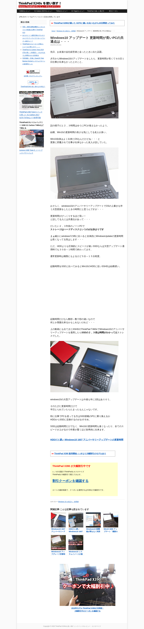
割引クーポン (113, 11)
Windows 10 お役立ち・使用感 (66, 31)
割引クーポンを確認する (70, 481)
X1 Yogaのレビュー (77, 11)
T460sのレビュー (62, 11)
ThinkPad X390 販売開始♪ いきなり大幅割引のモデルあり (80, 453)
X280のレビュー (24, 11)
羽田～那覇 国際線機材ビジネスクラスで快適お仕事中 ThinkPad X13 (33, 29)
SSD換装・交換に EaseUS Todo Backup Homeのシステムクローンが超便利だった (33, 61)
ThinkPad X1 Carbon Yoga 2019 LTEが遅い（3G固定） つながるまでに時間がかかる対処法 (33, 52)
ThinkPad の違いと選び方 (95, 11)
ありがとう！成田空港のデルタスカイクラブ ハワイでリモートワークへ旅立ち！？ (33, 38)
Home (53, 31)
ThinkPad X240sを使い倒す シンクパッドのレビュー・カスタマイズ (39, 4)
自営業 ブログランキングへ (33, 76)
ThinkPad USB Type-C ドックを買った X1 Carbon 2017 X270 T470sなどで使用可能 (30, 115)
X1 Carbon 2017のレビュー (43, 11)
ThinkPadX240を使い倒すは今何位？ (33, 86)
